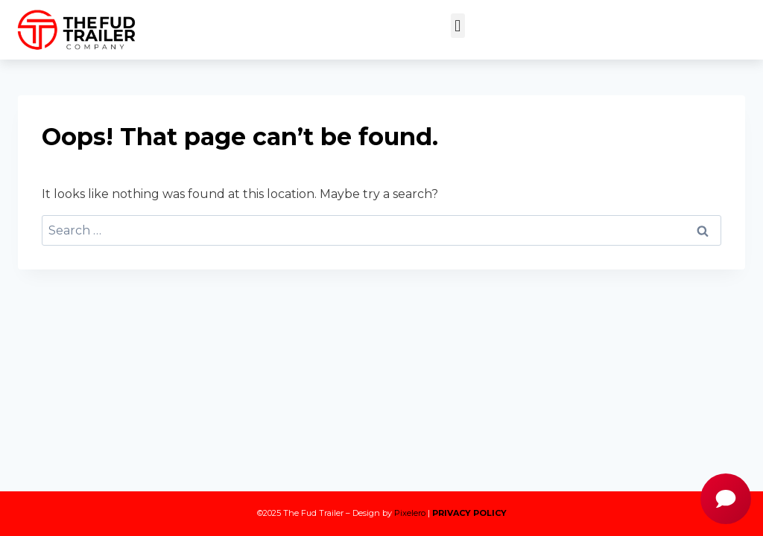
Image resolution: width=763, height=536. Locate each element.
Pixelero (409, 513)
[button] (458, 25)
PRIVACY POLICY (469, 513)
